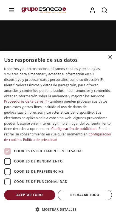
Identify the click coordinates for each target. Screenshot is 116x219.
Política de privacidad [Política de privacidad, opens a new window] (40, 139)
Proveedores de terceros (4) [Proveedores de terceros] (26, 101)
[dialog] (58, 135)
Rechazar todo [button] (84, 195)
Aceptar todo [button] (29, 195)
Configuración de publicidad (74, 128)
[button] (58, 209)
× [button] (110, 57)
